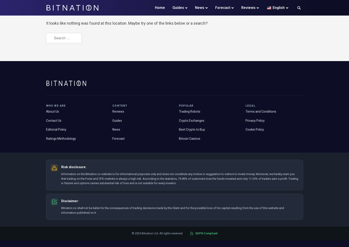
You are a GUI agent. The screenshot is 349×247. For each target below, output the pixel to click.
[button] (299, 8)
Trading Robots (189, 111)
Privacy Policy (255, 120)
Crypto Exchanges (191, 120)
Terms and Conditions (261, 111)
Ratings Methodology (61, 138)
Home (160, 8)
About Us (52, 111)
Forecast (222, 8)
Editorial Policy (56, 129)
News (199, 8)
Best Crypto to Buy (192, 129)
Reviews (248, 8)
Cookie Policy (255, 129)
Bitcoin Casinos (189, 138)
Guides (178, 8)
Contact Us (53, 120)
